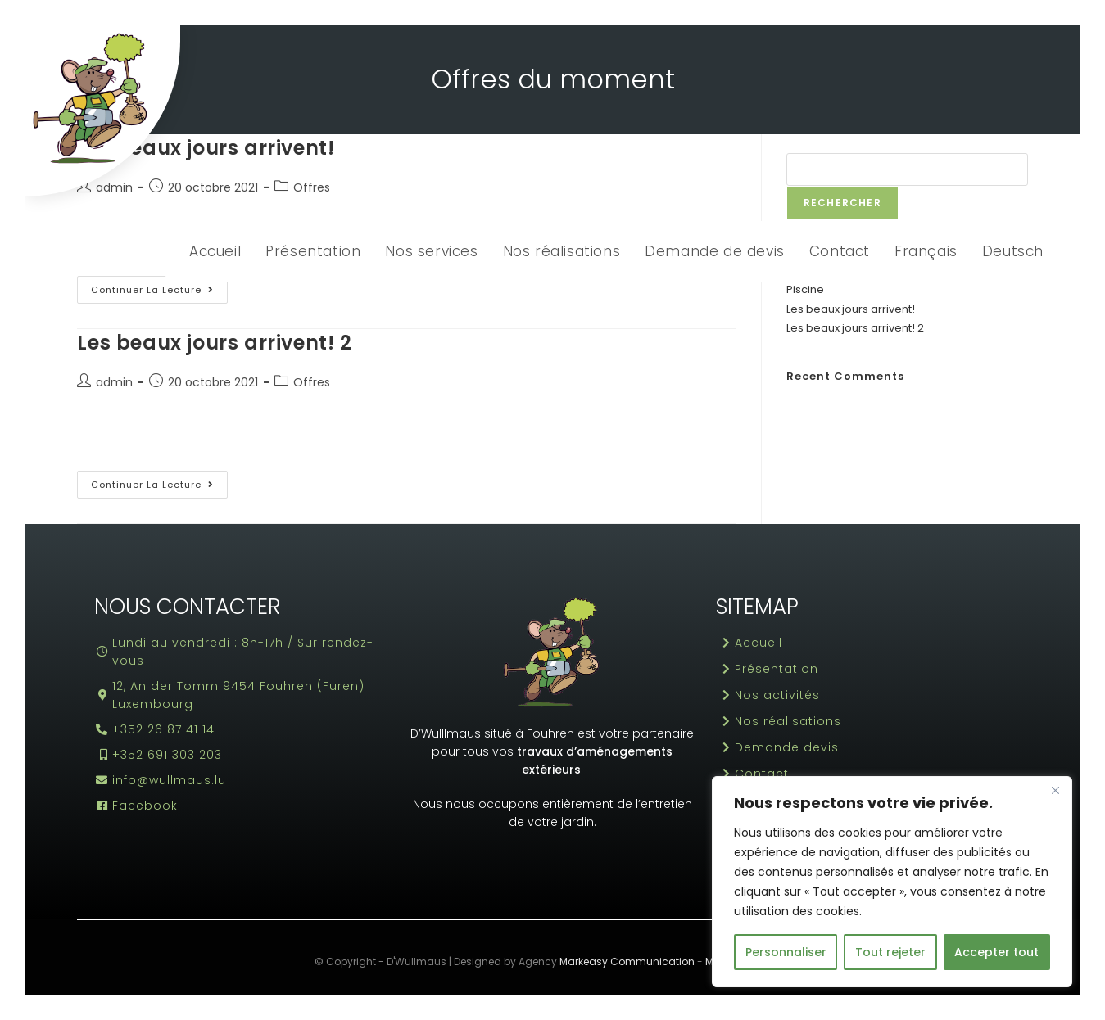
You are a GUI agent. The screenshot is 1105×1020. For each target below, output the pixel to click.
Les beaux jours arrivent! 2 (214, 342)
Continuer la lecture (159, 286)
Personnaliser (785, 952)
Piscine (805, 289)
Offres (311, 382)
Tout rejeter (890, 952)
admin (114, 382)
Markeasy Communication (627, 961)
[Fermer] (1055, 790)
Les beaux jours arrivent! (850, 309)
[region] (892, 881)
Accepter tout (996, 952)
